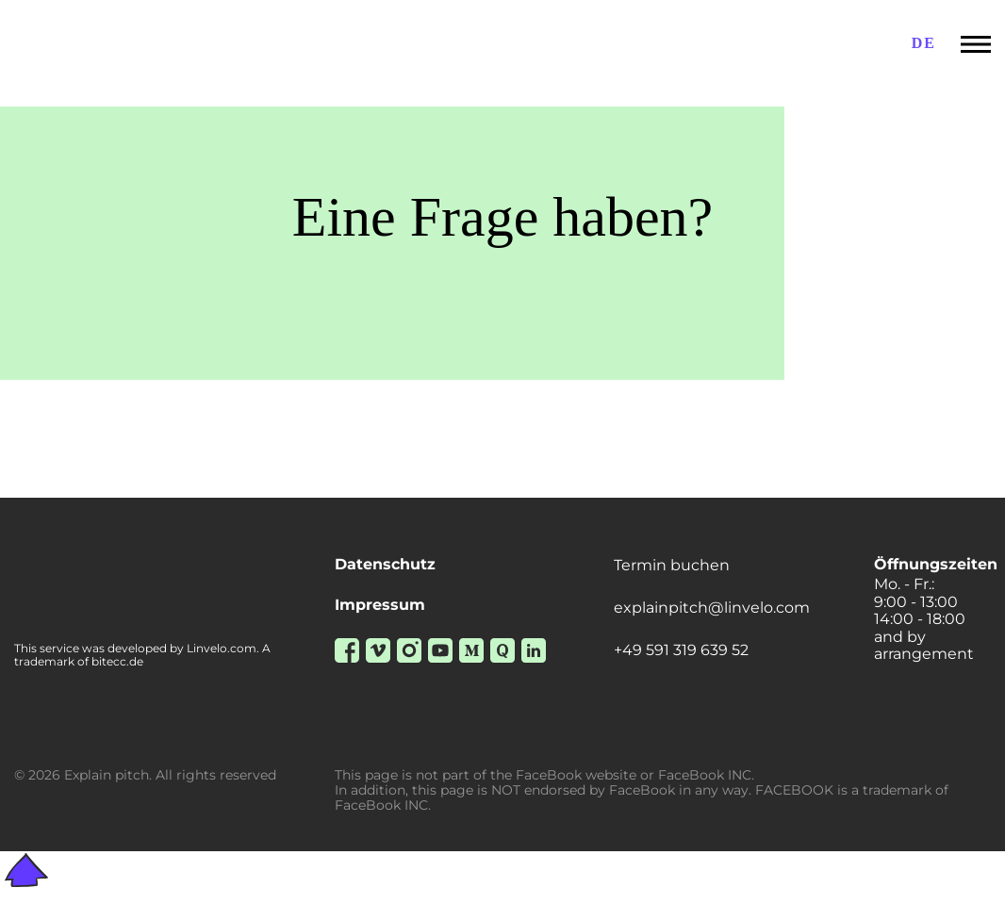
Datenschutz (385, 564)
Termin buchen (672, 565)
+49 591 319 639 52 (681, 650)
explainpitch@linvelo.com (712, 608)
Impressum (380, 605)
